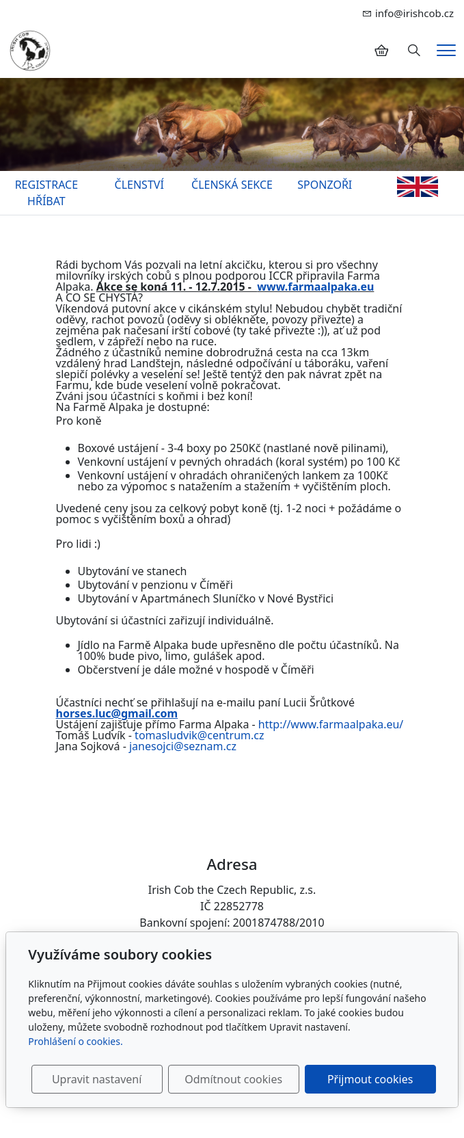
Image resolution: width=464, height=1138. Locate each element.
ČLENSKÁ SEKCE (232, 184)
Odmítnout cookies (233, 1079)
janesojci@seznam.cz (182, 746)
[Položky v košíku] (381, 50)
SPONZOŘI (324, 184)
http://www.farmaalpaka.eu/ (330, 724)
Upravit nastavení (96, 1079)
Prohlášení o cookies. (75, 1041)
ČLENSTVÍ (139, 184)
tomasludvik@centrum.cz (199, 735)
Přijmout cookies (370, 1079)
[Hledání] (414, 50)
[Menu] (446, 50)
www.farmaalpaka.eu (315, 286)
